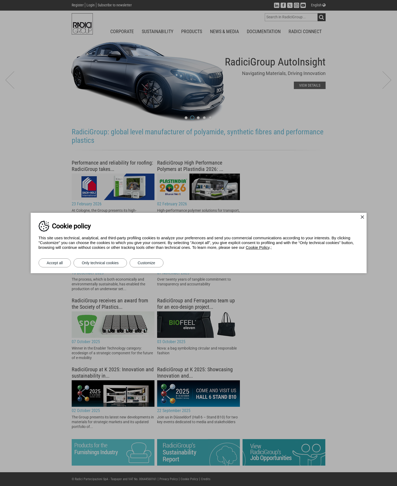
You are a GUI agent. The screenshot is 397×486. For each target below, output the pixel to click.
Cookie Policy (258, 247)
